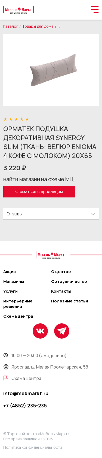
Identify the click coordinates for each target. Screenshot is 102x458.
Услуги (10, 291)
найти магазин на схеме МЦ (38, 179)
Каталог (10, 26)
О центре (61, 271)
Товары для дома (38, 26)
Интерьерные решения (18, 303)
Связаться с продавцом (39, 191)
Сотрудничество (69, 281)
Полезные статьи (69, 301)
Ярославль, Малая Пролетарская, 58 (45, 367)
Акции (9, 271)
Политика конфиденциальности (32, 447)
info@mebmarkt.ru (25, 393)
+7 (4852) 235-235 (25, 405)
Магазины (13, 281)
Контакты (61, 291)
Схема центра (18, 316)
